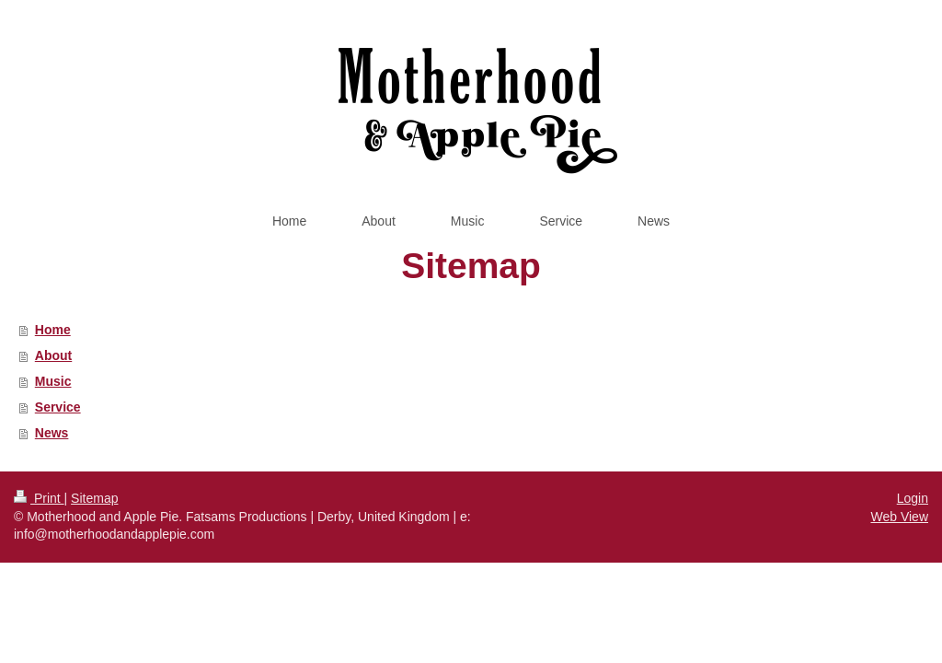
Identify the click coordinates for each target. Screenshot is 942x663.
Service (58, 407)
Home (53, 329)
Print (39, 498)
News (52, 432)
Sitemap (94, 498)
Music (53, 381)
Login (912, 498)
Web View (899, 516)
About (53, 355)
